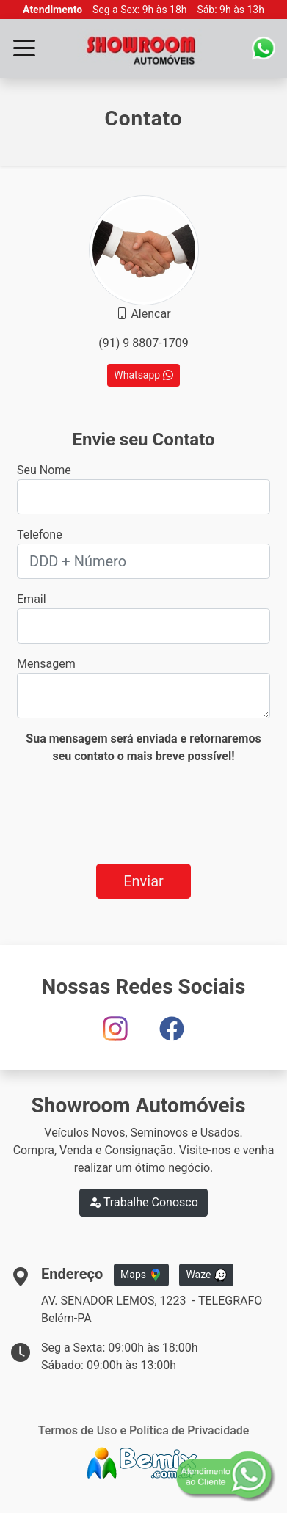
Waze (206, 1275)
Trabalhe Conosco (143, 1202)
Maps (140, 1275)
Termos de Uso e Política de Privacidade (144, 1430)
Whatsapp (143, 375)
